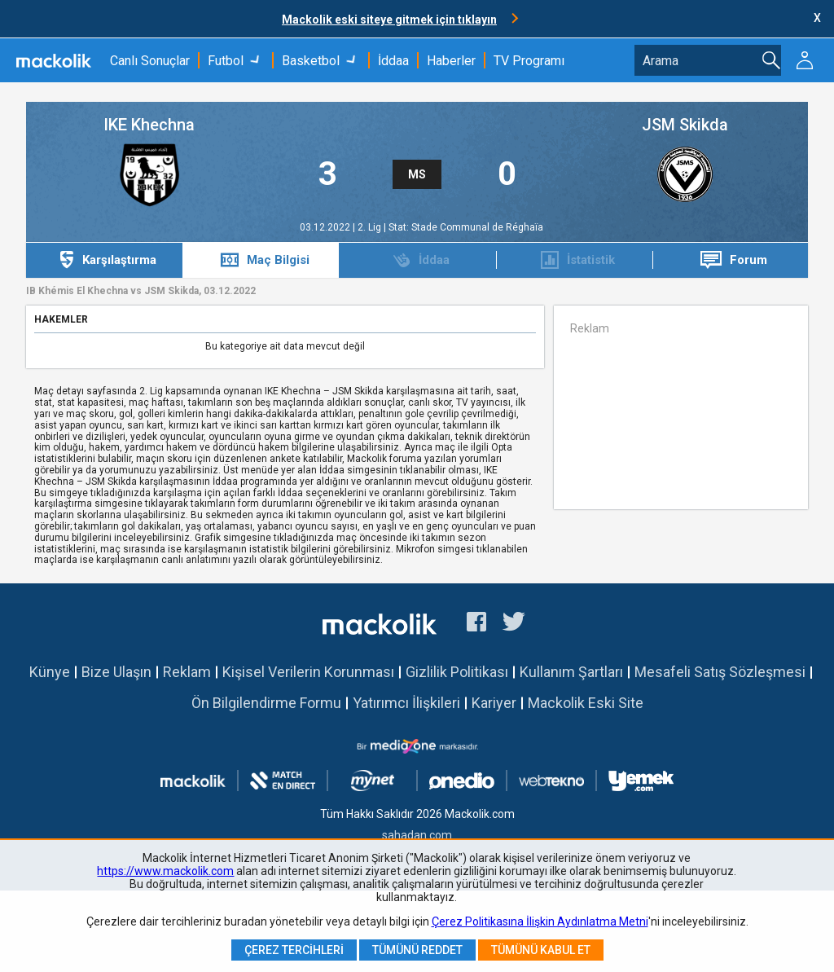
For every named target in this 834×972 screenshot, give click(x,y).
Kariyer (494, 702)
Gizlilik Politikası (457, 671)
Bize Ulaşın (116, 671)
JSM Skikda (685, 125)
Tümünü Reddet (417, 950)
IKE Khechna (149, 125)
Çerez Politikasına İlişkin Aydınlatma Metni (540, 921)
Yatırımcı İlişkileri (406, 702)
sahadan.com (417, 835)
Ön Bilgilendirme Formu (266, 702)
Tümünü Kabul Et (540, 950)
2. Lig (371, 227)
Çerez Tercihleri (294, 950)
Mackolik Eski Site (585, 702)
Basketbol (311, 60)
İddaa (393, 60)
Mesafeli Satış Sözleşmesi (719, 671)
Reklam (187, 671)
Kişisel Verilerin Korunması (308, 671)
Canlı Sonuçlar (150, 60)
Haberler (451, 60)
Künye (49, 671)
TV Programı (529, 60)
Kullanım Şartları (571, 671)
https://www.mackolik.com (165, 870)
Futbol (226, 60)
